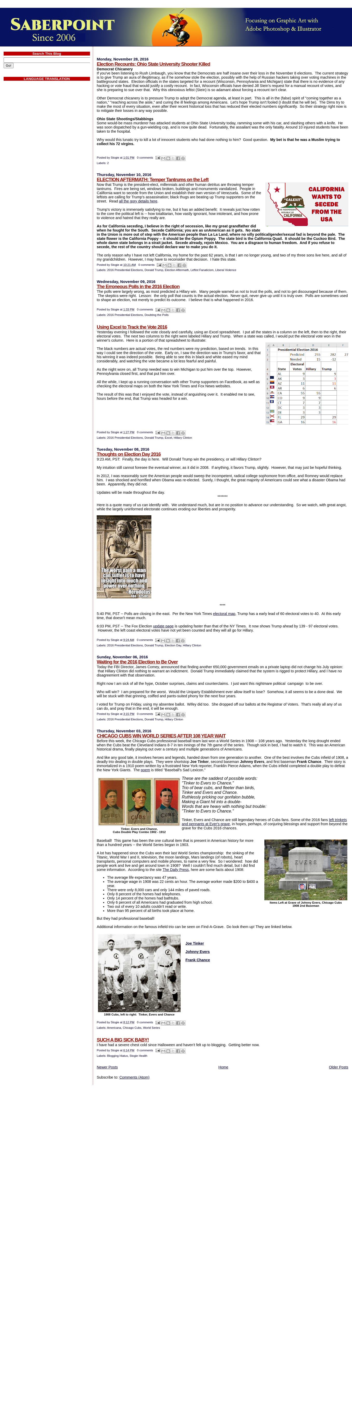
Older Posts (338, 1067)
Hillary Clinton (183, 437)
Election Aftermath (177, 270)
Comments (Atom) (134, 1077)
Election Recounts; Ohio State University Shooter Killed (153, 64)
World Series (151, 1027)
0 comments (145, 157)
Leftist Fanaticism (202, 270)
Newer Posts (107, 1067)
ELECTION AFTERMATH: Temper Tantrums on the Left (152, 179)
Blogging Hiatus (117, 1055)
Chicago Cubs (132, 1027)
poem (145, 770)
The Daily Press (176, 870)
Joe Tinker (195, 943)
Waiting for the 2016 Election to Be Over (137, 662)
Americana (114, 1027)
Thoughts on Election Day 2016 (129, 454)
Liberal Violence (225, 270)
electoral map (224, 614)
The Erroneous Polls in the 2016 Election (138, 286)
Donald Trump (154, 270)
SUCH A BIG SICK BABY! (123, 1040)
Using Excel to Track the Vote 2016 (132, 327)
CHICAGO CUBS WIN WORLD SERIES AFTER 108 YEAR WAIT (161, 736)
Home (223, 1067)
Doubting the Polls (157, 314)
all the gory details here (138, 201)
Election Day (173, 645)
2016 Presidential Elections (125, 270)
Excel (168, 437)
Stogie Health (138, 1055)
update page (163, 626)
